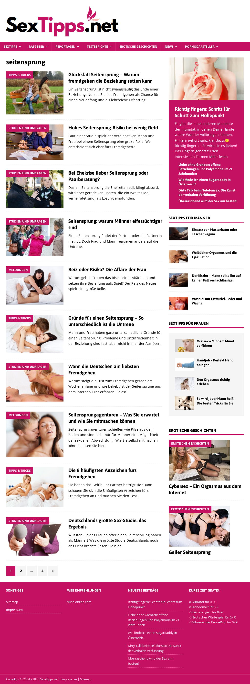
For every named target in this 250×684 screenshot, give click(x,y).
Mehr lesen (218, 156)
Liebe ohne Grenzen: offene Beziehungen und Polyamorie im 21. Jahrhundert (205, 169)
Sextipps (10, 47)
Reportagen (65, 47)
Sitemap (12, 602)
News (169, 47)
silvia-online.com (79, 602)
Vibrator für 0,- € (204, 602)
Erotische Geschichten (138, 47)
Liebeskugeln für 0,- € (207, 612)
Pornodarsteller (200, 47)
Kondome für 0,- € (205, 607)
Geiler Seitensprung (190, 552)
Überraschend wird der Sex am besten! (207, 201)
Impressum (14, 609)
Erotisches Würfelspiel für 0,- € (214, 617)
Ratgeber (36, 47)
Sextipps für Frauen (189, 323)
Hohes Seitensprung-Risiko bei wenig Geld (113, 127)
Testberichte (97, 47)
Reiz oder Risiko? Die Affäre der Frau (107, 269)
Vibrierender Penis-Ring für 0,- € (215, 622)
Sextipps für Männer (189, 218)
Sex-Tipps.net (49, 679)
